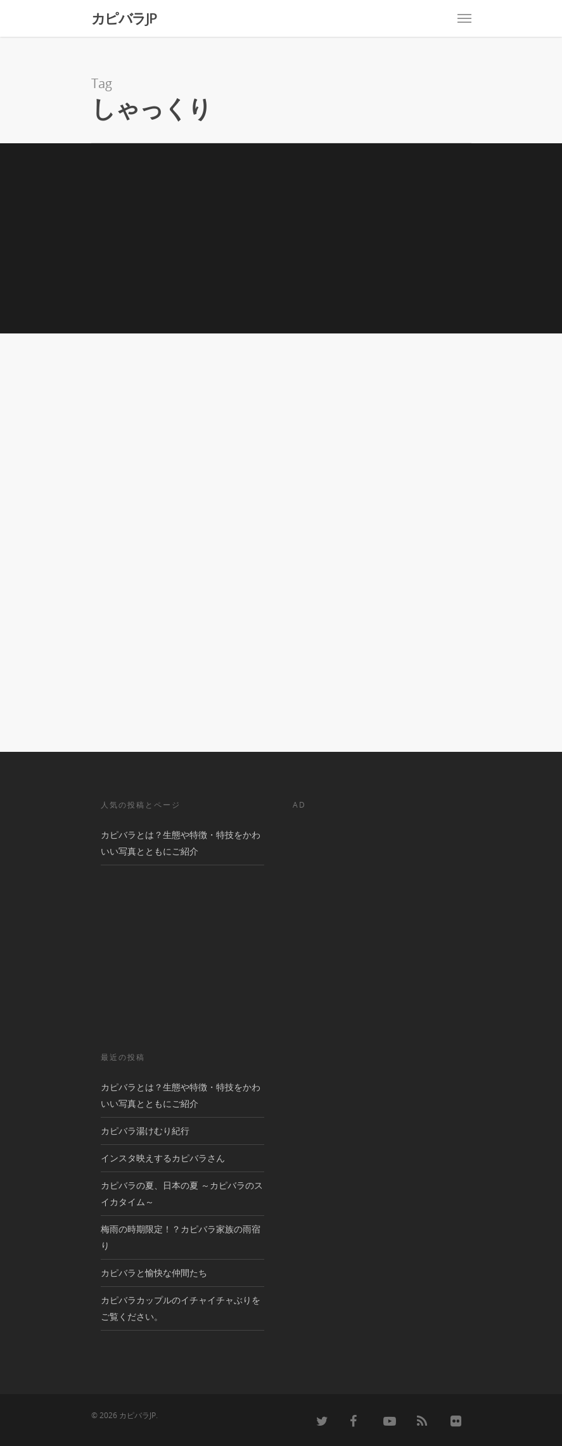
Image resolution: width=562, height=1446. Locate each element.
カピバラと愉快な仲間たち (154, 1273)
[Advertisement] (281, 238)
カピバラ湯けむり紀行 (145, 1131)
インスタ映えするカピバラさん (163, 1158)
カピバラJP (124, 18)
